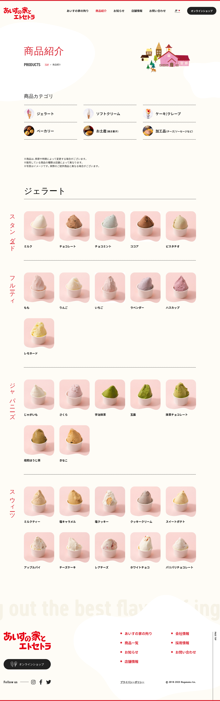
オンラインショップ (202, 11)
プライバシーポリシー (132, 682)
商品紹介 (101, 11)
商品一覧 (131, 642)
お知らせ (118, 11)
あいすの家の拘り (78, 11)
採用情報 (182, 642)
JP (177, 10)
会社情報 (182, 633)
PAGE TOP (215, 636)
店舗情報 (136, 11)
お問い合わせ (157, 11)
